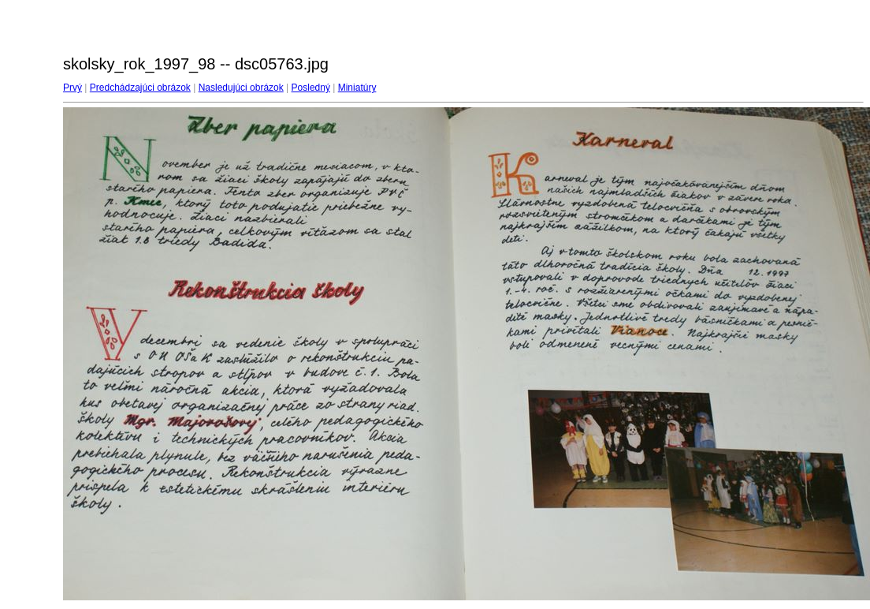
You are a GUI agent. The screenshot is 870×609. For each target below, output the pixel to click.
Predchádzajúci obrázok (140, 87)
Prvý (72, 87)
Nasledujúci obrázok (241, 87)
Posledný (311, 87)
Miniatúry (357, 87)
